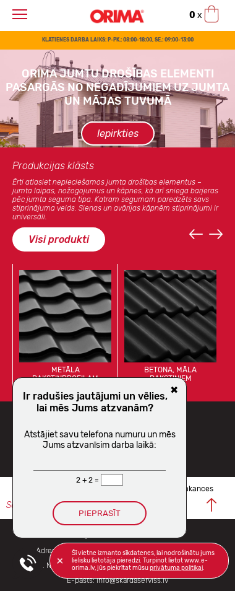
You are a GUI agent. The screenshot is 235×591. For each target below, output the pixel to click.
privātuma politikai (176, 568)
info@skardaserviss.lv (132, 580)
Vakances (196, 488)
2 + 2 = (88, 480)
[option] (117, 98)
